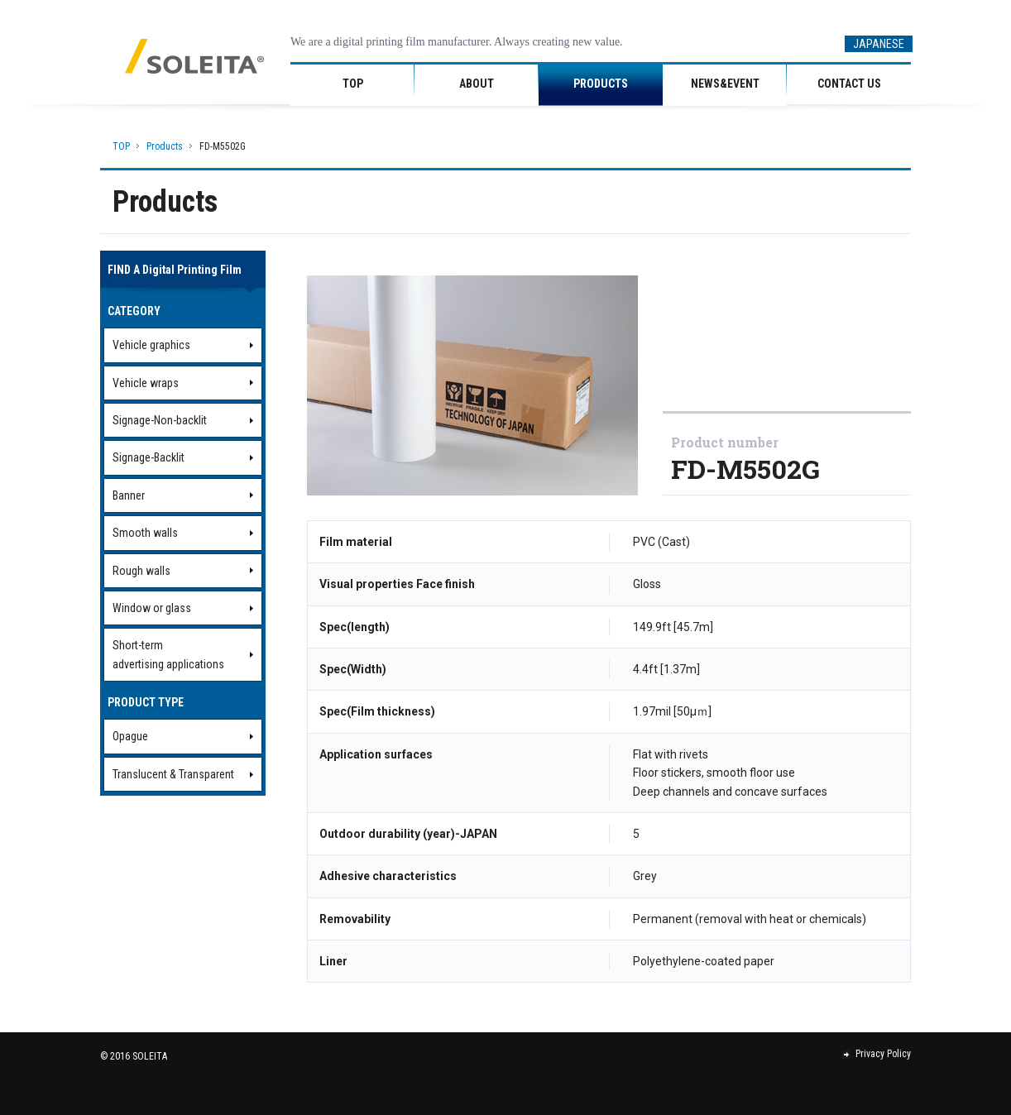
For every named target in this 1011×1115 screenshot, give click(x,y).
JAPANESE (878, 43)
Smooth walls (145, 532)
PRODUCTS (600, 83)
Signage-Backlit (148, 457)
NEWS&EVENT (725, 83)
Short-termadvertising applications (168, 654)
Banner (129, 495)
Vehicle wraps (146, 383)
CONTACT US (849, 83)
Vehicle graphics (151, 345)
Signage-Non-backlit (160, 420)
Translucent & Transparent (173, 774)
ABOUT (476, 83)
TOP (353, 83)
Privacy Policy (876, 1054)
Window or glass (152, 608)
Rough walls (141, 570)
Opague (130, 736)
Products (164, 146)
